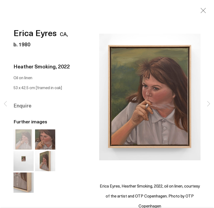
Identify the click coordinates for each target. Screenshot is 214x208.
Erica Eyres (35, 35)
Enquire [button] (22, 107)
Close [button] (202, 12)
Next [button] (208, 104)
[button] (23, 140)
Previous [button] (5, 104)
